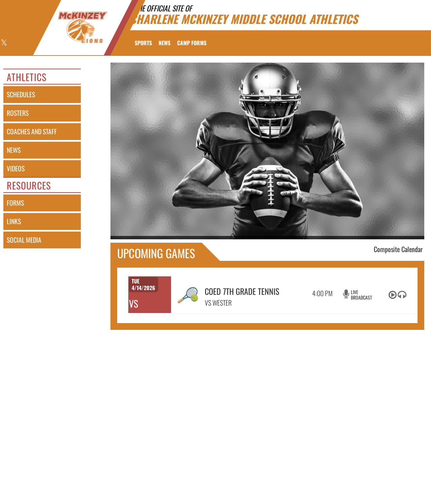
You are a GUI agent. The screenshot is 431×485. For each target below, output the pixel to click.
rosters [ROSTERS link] (18, 113)
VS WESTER (218, 303)
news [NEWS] (14, 150)
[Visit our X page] (3, 43)
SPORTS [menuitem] (143, 43)
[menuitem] (164, 42)
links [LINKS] (14, 221)
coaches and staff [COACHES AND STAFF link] (32, 131)
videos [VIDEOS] (16, 168)
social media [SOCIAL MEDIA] (24, 240)
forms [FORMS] (15, 203)
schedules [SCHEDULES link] (21, 94)
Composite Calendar (398, 249)
